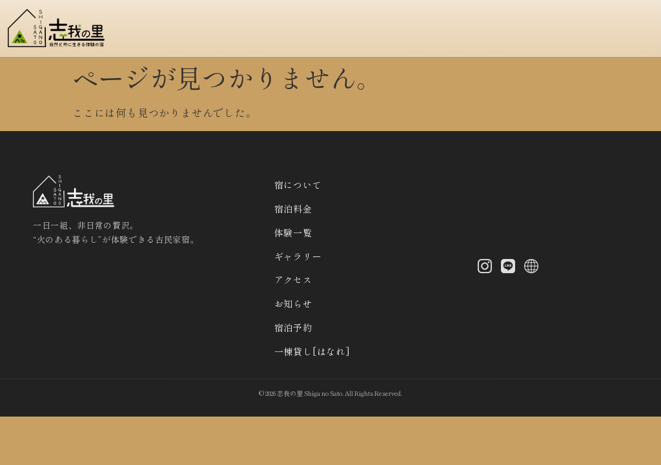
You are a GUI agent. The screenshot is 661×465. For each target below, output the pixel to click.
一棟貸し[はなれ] (312, 351)
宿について (298, 184)
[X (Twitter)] (531, 267)
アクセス (293, 279)
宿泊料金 (293, 208)
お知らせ (293, 303)
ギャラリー (298, 256)
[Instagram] (485, 267)
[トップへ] (60, 28)
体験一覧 (293, 232)
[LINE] (508, 267)
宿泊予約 (293, 327)
